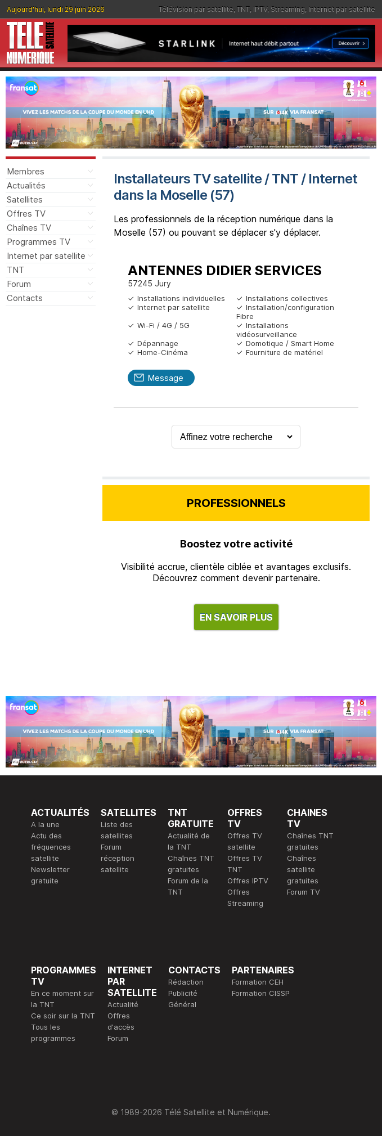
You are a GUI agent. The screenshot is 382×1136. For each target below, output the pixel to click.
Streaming (288, 9)
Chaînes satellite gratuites (302, 869)
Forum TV (303, 891)
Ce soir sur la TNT (63, 1015)
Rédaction (186, 981)
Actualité (122, 1004)
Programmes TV (38, 241)
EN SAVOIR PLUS (236, 617)
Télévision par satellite (196, 9)
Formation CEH (258, 981)
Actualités (26, 185)
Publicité (182, 993)
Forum (19, 284)
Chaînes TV (29, 227)
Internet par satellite (341, 9)
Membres (25, 171)
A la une (45, 824)
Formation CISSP (261, 993)
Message (165, 377)
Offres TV (26, 213)
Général (182, 1004)
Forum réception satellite (117, 858)
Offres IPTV (247, 880)
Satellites (25, 199)
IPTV (260, 9)
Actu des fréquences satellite (51, 847)
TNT (243, 9)
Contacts (25, 298)
